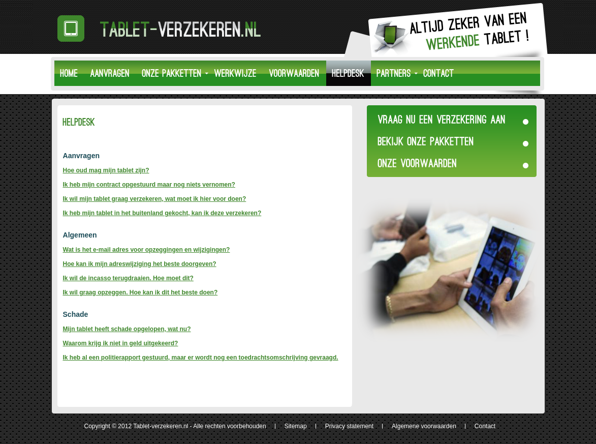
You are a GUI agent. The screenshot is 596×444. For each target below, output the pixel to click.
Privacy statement (349, 426)
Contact (485, 426)
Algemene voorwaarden (424, 426)
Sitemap (296, 426)
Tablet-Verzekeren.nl (164, 28)
